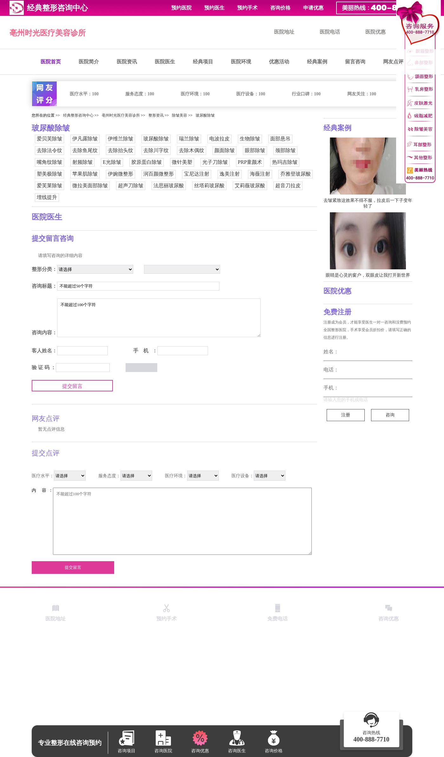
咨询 (390, 415)
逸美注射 (229, 173)
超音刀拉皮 (288, 185)
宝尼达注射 (196, 173)
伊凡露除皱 (85, 138)
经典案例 (317, 61)
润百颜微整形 (158, 173)
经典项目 (203, 61)
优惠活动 (279, 61)
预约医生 (214, 7)
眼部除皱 (255, 150)
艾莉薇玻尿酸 (250, 185)
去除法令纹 (49, 150)
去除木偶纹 (191, 150)
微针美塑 (182, 162)
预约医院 (181, 7)
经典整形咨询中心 (78, 115)
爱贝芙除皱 (49, 138)
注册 (345, 415)
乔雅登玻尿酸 (295, 173)
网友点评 (393, 61)
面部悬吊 (280, 138)
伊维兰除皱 (120, 138)
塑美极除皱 (49, 173)
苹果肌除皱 (85, 173)
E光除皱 (112, 162)
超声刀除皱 (130, 185)
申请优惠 (313, 7)
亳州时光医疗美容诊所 (48, 33)
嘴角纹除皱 (49, 162)
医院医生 (165, 61)
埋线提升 (47, 197)
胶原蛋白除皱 (146, 162)
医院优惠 (375, 32)
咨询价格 (280, 7)
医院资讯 (127, 61)
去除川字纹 (156, 150)
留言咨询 (355, 61)
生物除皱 (250, 138)
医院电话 (330, 32)
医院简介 (89, 61)
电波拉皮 (219, 138)
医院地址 (284, 32)
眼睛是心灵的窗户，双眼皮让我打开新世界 (368, 275)
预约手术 (247, 7)
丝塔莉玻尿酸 (209, 185)
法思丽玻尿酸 (168, 185)
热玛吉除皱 (284, 162)
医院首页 (51, 61)
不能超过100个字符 (159, 317)
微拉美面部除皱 (90, 185)
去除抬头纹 (120, 150)
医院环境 (241, 61)
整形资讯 (156, 115)
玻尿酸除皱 (205, 115)
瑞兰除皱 (189, 138)
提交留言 (72, 386)
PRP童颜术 (250, 162)
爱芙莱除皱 (49, 185)
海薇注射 (260, 173)
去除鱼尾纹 (85, 150)
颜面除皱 (224, 150)
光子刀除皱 (215, 162)
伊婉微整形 (120, 173)
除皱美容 (179, 115)
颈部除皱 (285, 150)
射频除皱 (82, 162)
